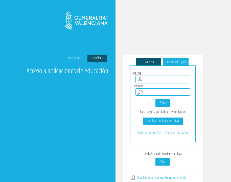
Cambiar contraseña (176, 132)
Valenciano (74, 57)
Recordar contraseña (148, 132)
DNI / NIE (148, 61)
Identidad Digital (176, 61)
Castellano (97, 57)
